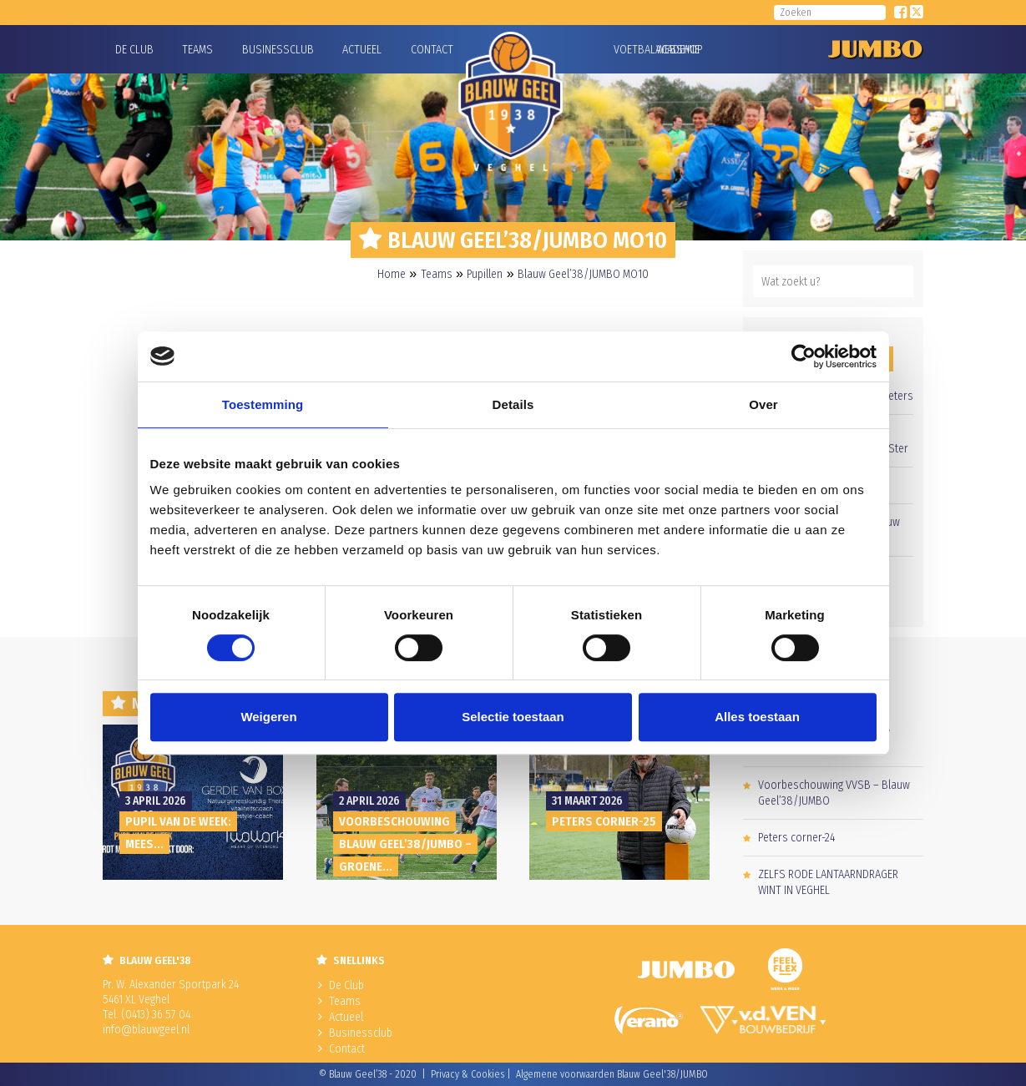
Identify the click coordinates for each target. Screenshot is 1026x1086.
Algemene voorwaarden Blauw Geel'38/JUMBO (612, 1074)
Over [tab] (763, 404)
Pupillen (485, 274)
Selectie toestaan (513, 717)
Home (391, 274)
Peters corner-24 (796, 838)
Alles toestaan (757, 717)
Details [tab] (513, 404)
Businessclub (278, 50)
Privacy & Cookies (467, 1074)
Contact (432, 50)
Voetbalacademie (634, 50)
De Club (134, 50)
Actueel (362, 50)
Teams (197, 50)
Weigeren (268, 717)
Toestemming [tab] (263, 404)
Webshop (677, 50)
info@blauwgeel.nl (146, 1030)
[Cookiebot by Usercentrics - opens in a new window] (803, 356)
